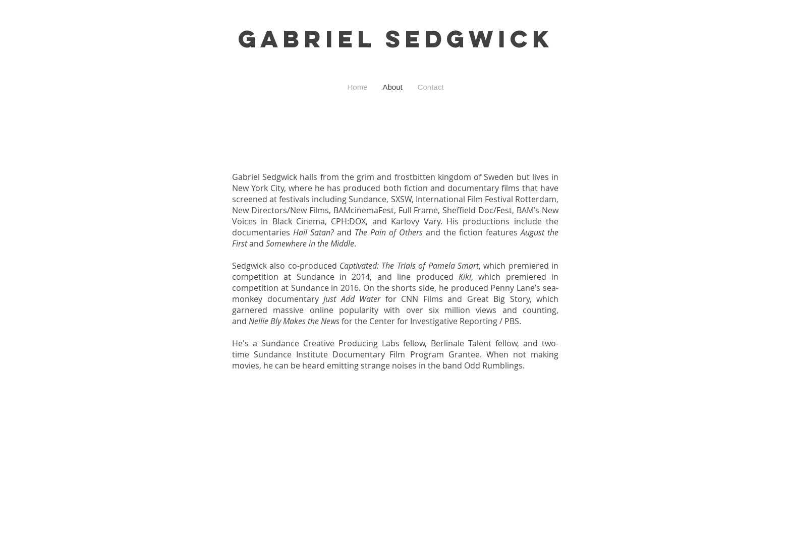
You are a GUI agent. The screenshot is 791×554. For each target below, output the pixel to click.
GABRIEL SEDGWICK (395, 39)
